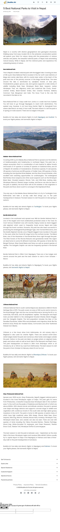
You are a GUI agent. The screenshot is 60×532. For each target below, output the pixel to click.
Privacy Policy (17, 485)
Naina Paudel (16, 11)
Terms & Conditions (41, 485)
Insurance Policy (29, 485)
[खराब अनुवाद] (5, 507)
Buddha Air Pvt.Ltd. (26, 487)
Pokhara (47, 446)
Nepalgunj (41, 117)
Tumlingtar (38, 207)
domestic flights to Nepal (20, 267)
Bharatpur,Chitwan (40, 355)
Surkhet (51, 117)
